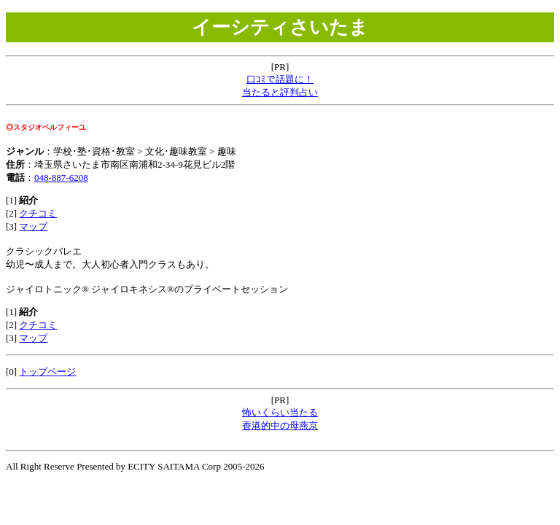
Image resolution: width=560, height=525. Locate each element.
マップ (33, 226)
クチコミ (38, 213)
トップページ (47, 371)
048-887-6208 (61, 177)
